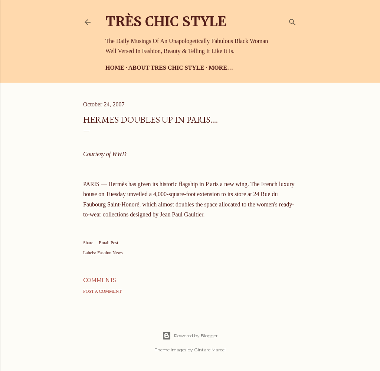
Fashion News (109, 252)
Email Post (108, 242)
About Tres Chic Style (166, 67)
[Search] (292, 20)
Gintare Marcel (210, 349)
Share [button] (88, 242)
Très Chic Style (165, 21)
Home (114, 67)
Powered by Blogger (190, 335)
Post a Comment (102, 291)
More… (221, 67)
